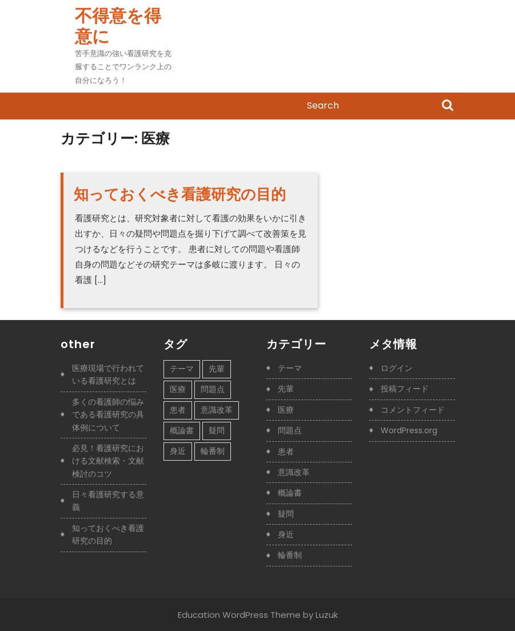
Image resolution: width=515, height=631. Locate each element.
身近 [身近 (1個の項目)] (178, 451)
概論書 (290, 492)
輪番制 (290, 555)
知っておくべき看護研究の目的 (180, 194)
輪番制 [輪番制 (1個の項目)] (213, 451)
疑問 (286, 514)
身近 (286, 534)
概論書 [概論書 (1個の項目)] (182, 430)
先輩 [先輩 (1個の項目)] (217, 368)
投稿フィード (405, 388)
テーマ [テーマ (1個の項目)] (182, 368)
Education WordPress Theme (239, 615)
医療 (286, 410)
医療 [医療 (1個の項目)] (178, 389)
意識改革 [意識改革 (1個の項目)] (217, 410)
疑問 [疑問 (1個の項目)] (217, 430)
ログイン (397, 368)
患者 (286, 451)
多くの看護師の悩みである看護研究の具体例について (108, 414)
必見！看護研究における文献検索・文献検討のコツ (108, 461)
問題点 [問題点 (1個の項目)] (213, 389)
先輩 (286, 388)
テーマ (290, 368)
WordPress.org (409, 430)
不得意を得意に (118, 26)
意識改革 (294, 472)
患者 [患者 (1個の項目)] (178, 410)
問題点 (290, 430)
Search (447, 106)
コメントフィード (413, 410)
